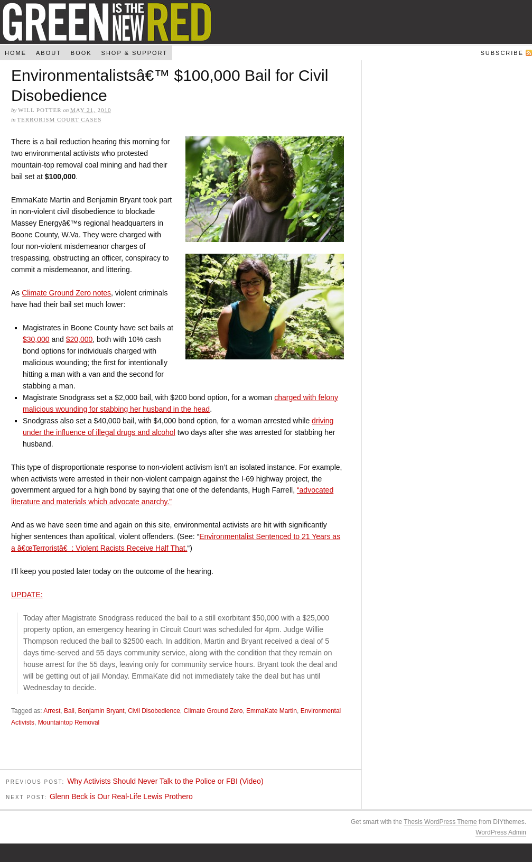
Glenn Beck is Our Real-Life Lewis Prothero (121, 797)
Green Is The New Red (266, 22)
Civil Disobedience (154, 712)
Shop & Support (134, 53)
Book (81, 53)
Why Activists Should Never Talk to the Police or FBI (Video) (165, 782)
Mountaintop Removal (69, 724)
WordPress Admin (500, 833)
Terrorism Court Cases (59, 119)
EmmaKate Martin (271, 712)
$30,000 (36, 341)
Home (15, 53)
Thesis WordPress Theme (440, 823)
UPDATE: (27, 596)
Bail (69, 712)
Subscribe (502, 53)
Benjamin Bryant (101, 712)
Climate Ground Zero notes (66, 294)
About (48, 53)
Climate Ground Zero (212, 712)
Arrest (51, 712)
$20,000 (79, 341)
